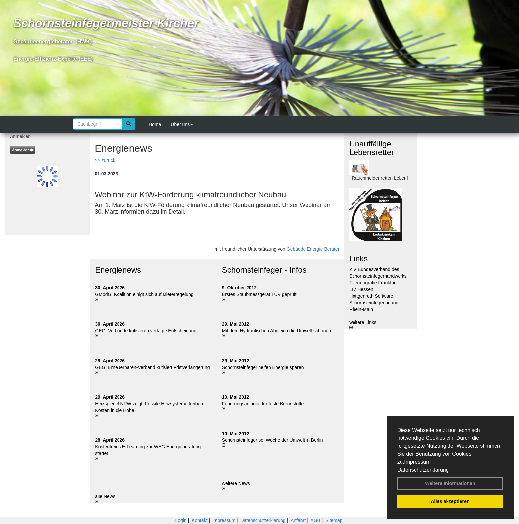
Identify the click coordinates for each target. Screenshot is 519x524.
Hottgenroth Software (371, 296)
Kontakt (199, 520)
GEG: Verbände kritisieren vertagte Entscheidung (145, 330)
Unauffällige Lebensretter (371, 148)
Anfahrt (298, 520)
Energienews (118, 269)
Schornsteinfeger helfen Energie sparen (263, 367)
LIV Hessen (361, 289)
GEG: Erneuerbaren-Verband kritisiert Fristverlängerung (153, 367)
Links (358, 258)
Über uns (182, 124)
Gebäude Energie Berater (313, 249)
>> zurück (105, 160)
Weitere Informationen (450, 483)
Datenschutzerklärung (423, 470)
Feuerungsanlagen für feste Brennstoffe (263, 403)
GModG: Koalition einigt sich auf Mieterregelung (144, 294)
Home (155, 124)
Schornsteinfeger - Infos (264, 269)
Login (180, 520)
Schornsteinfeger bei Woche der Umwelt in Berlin (272, 440)
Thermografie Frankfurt (373, 282)
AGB (315, 520)
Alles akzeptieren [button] (450, 501)
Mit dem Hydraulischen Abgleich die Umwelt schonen (276, 330)
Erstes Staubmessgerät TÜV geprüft (259, 294)
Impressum (417, 462)
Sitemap (333, 520)
